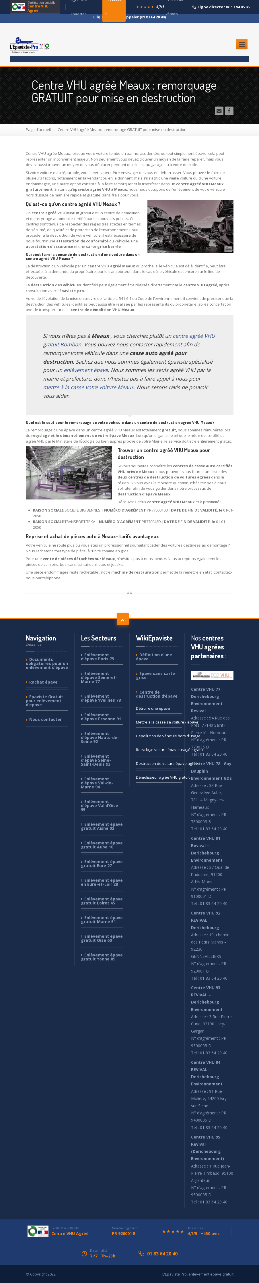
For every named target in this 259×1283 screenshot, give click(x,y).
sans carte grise (155, 675)
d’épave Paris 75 (97, 657)
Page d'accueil (38, 129)
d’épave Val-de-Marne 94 (97, 783)
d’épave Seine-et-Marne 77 (99, 677)
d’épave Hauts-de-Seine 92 (100, 737)
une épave (153, 708)
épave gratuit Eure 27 (102, 863)
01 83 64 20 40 (162, 1254)
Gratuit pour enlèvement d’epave (44, 700)
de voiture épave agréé (159, 763)
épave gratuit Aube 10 (102, 845)
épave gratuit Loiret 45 (102, 901)
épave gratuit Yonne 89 (102, 957)
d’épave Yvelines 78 (101, 698)
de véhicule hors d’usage (159, 735)
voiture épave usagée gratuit (159, 749)
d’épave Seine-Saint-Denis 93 (96, 760)
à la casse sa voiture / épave (159, 722)
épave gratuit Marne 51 (102, 919)
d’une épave (154, 657)
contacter (45, 719)
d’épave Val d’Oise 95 (99, 805)
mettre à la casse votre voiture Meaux (88, 387)
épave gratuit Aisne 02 (102, 826)
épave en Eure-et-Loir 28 (102, 882)
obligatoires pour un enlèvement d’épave (47, 663)
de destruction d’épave (157, 694)
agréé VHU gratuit (159, 777)
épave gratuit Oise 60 (102, 938)
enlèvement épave (86, 369)
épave (43, 682)
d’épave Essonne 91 (101, 716)
